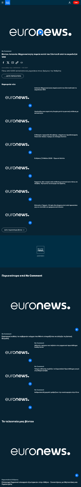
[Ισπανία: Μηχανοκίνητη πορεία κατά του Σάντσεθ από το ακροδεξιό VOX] (56, 97)
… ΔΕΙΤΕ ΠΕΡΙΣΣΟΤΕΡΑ (12, 76)
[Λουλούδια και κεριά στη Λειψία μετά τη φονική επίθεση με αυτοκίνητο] (56, 121)
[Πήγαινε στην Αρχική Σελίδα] (7, 2)
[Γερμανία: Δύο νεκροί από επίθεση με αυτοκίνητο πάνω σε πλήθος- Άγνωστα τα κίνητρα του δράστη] (56, 191)
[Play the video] (40, 32)
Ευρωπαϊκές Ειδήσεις (10, 479)
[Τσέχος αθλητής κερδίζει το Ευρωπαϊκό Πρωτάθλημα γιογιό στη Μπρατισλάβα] (56, 377)
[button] (14, 230)
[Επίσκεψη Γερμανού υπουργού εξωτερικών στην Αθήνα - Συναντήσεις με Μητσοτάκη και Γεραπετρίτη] (40, 483)
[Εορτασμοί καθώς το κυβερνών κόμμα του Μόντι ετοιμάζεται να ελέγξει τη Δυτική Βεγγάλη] (40, 337)
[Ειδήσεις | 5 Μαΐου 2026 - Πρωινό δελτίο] (56, 167)
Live (76, 2)
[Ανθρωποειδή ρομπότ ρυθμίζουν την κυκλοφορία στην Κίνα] (56, 400)
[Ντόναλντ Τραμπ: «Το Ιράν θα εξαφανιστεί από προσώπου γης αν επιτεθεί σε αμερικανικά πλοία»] (56, 214)
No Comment (6, 334)
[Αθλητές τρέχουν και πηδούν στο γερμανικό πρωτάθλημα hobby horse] (56, 354)
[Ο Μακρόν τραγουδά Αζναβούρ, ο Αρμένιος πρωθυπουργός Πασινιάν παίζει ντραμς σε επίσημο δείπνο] (56, 144)
